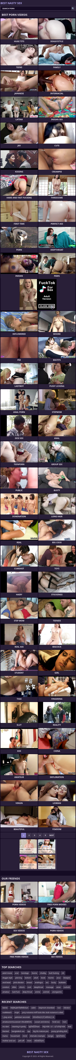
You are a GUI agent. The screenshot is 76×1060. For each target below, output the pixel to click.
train (64, 1022)
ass (47, 982)
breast (29, 982)
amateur (5, 992)
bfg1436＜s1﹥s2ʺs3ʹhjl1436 (54, 1026)
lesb (69, 1026)
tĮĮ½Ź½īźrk (60, 1036)
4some (51, 978)
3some (34, 973)
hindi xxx (56, 1022)
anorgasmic (57, 992)
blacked (5, 1031)
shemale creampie (37, 1036)
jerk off (21, 1040)
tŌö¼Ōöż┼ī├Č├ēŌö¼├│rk (43, 1017)
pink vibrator (18, 982)
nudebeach (7, 1012)
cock (29, 987)
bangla (50, 1036)
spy (28, 1031)
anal (16, 973)
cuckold (67, 987)
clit (63, 973)
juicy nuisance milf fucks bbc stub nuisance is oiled (42, 1012)
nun (59, 1008)
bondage (25, 973)
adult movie (7, 973)
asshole (46, 992)
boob (43, 978)
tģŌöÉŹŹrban (34, 1026)
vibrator (67, 1008)
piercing (18, 978)
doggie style (7, 978)
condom (5, 987)
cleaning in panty (19, 1026)
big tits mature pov (40, 1031)
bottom (28, 978)
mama (5, 1036)
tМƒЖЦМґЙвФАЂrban (19, 1008)
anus (59, 978)
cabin (33, 1008)
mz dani (5, 1026)
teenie (5, 1008)
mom (29, 1040)
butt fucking (54, 973)
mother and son (8, 1040)
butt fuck (16, 992)
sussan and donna (42, 1022)
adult (36, 978)
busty (53, 982)
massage (50, 987)
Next (51, 835)
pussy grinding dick (59, 1031)
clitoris (22, 987)
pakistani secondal (22, 1017)
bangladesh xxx (18, 1031)
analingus (39, 982)
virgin (17, 1012)
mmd (25, 1036)
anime (37, 992)
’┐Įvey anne (7, 1017)
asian (58, 987)
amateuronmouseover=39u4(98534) (17, 1022)
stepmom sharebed (46, 1008)
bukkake (62, 982)
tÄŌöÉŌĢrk (39, 1040)
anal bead (6, 982)
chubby (43, 973)
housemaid (15, 1036)
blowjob (67, 978)
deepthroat (38, 987)
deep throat (27, 992)
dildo (14, 987)
